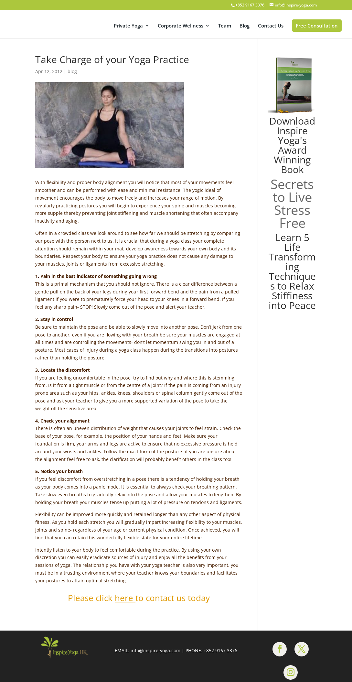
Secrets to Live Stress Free (292, 203)
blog (72, 71)
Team (224, 26)
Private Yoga (128, 26)
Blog (245, 26)
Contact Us (270, 26)
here (124, 598)
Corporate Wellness (180, 26)
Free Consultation (317, 25)
